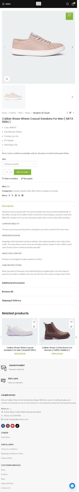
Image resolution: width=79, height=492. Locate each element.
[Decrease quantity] (3, 172)
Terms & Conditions (9, 449)
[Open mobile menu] (6, 4)
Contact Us (6, 488)
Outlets (4, 474)
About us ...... (6, 408)
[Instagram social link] (8, 426)
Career (4, 433)
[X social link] (12, 195)
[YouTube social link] (13, 426)
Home (4, 113)
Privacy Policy (6, 458)
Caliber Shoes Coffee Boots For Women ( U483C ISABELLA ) (57, 349)
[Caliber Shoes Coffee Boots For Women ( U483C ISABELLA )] (57, 331)
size (3, 159)
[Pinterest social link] (16, 195)
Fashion (13, 113)
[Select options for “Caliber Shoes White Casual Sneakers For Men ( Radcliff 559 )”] (34, 326)
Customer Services (11, 465)
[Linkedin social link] (19, 195)
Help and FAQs (7, 483)
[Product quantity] (7, 172)
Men (20, 113)
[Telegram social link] (22, 195)
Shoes (27, 113)
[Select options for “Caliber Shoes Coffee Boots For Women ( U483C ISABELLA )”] (71, 326)
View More (5, 437)
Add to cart (22, 172)
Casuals (16, 191)
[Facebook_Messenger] (72, 486)
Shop (3, 470)
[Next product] (73, 112)
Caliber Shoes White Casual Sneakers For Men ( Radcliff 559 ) (20, 349)
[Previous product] (67, 112)
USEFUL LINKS (7, 444)
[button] (4, 47)
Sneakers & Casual (41, 113)
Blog (3, 479)
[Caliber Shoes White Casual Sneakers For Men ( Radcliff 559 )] (20, 331)
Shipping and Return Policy (12, 453)
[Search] (67, 4)
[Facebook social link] (9, 195)
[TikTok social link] (17, 426)
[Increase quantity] (11, 172)
